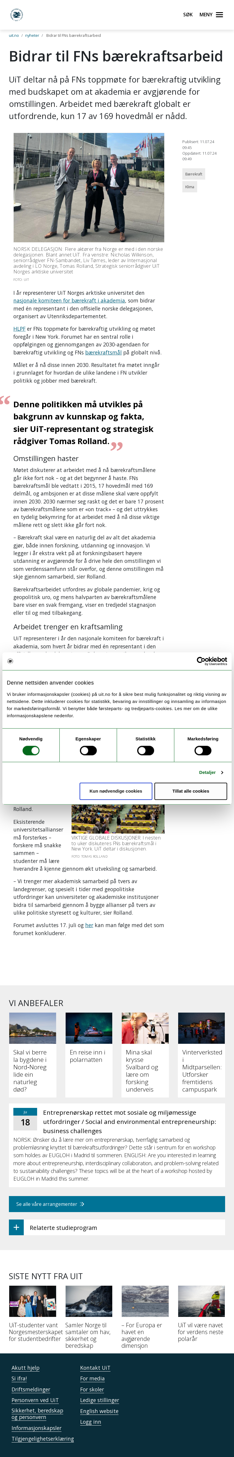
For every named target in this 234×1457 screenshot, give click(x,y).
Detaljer (207, 772)
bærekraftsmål (103, 352)
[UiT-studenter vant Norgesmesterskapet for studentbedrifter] (32, 1292)
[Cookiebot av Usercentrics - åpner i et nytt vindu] (201, 661)
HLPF (19, 328)
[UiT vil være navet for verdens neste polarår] (201, 1292)
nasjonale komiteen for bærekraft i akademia (69, 300)
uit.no (14, 35)
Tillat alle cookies (191, 791)
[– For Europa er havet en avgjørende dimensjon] (145, 1296)
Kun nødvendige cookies (115, 791)
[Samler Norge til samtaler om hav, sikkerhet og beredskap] (89, 1296)
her (89, 901)
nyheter (32, 35)
